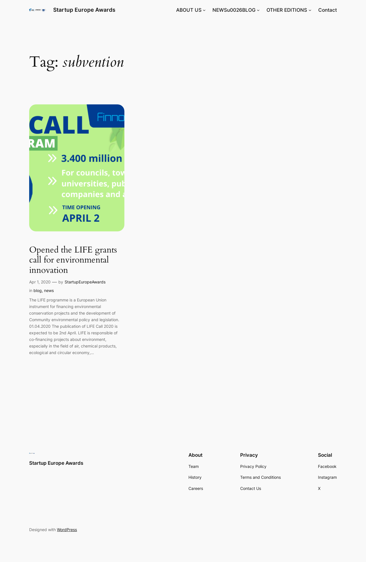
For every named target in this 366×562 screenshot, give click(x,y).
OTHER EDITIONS (286, 10)
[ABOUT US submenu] (204, 10)
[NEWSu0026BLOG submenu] (258, 10)
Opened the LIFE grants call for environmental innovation (73, 260)
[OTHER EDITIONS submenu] (310, 10)
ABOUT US (189, 10)
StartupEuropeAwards (85, 281)
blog (37, 290)
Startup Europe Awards (84, 9)
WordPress (67, 529)
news (49, 290)
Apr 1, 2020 (40, 281)
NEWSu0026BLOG (234, 10)
